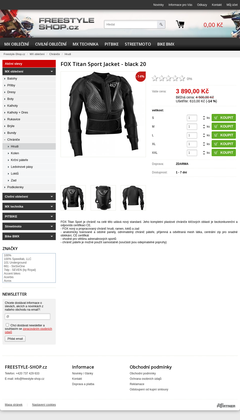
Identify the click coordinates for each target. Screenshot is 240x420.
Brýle (11, 126)
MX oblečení (16, 44)
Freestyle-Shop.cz (14, 54)
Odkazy (202, 5)
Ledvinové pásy (22, 167)
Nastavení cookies (44, 404)
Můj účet (232, 5)
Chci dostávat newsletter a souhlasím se (28, 328)
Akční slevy (13, 63)
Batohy (12, 78)
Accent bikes (12, 273)
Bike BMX (165, 44)
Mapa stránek (14, 404)
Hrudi (67, 54)
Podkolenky (15, 187)
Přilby (11, 85)
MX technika (85, 44)
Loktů (15, 173)
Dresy (11, 92)
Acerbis (9, 277)
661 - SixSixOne (14, 266)
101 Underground (15, 262)
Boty (10, 99)
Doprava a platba (83, 384)
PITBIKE (112, 44)
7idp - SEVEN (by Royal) (20, 270)
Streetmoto (138, 44)
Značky (10, 248)
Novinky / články (82, 373)
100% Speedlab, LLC (17, 259)
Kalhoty (12, 105)
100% (7, 255)
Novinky (158, 5)
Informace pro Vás (180, 5)
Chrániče (54, 54)
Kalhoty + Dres (17, 112)
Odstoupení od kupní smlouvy (149, 389)
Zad (13, 180)
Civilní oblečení (50, 44)
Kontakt (217, 5)
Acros (7, 281)
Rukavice (13, 119)
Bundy (11, 133)
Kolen (15, 153)
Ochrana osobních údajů (145, 378)
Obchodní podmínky (143, 373)
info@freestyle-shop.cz (29, 378)
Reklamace (137, 384)
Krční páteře (19, 160)
